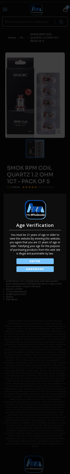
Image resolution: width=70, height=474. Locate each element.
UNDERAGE (35, 269)
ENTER (35, 261)
